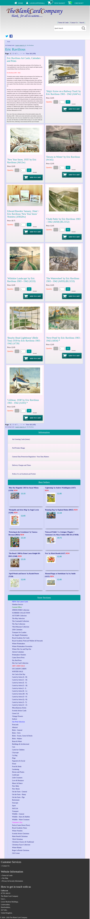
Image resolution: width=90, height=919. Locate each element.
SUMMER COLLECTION (21, 613)
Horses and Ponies (18, 772)
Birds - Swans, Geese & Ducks (22, 736)
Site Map (5, 878)
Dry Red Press (17, 660)
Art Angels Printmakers (20, 635)
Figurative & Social (18, 761)
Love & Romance (18, 780)
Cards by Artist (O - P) (19, 697)
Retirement (15, 800)
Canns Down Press (18, 657)
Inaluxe (14, 719)
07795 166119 (5, 893)
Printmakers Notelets (19, 655)
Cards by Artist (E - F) (20, 45)
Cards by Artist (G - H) (19, 685)
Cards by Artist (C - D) (19, 680)
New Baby (15, 786)
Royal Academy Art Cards (20, 638)
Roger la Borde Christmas (20, 850)
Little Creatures (17, 778)
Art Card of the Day (18, 674)
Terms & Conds (63, 22)
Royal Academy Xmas (19, 828)
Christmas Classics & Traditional (23, 842)
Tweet (8, 41)
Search (82, 22)
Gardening (15, 769)
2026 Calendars (17, 630)
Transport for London (19, 632)
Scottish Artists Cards (19, 711)
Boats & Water (17, 741)
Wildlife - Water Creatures (21, 819)
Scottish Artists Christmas (20, 833)
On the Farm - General (19, 792)
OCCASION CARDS (19, 669)
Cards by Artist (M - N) (20, 694)
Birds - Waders (17, 738)
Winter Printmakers (18, 643)
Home (20, 3)
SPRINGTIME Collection (20, 610)
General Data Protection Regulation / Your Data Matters (30, 457)
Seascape (15, 803)
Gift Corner (16, 853)
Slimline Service (17, 604)
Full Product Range (18, 448)
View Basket (59, 3)
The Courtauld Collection (20, 621)
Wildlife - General (18, 814)
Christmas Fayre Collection (21, 845)
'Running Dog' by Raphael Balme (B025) (61, 510)
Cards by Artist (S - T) (19, 702)
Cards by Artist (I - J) (19, 688)
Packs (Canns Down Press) (21, 825)
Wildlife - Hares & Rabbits (21, 817)
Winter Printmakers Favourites (22, 646)
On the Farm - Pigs (18, 797)
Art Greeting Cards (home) (21, 439)
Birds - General (17, 730)
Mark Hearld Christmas (20, 836)
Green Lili (15, 713)
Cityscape (15, 752)
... (18, 53)
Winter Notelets (17, 831)
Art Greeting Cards (9, 45)
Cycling (14, 755)
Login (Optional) (37, 3)
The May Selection (18, 618)
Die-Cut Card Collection (20, 663)
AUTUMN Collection (19, 616)
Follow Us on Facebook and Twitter (24, 474)
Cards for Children (18, 750)
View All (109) (30, 53)
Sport (14, 806)
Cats (13, 747)
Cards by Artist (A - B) (19, 677)
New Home (16, 789)
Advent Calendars (18, 652)
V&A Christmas (17, 839)
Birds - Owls (16, 733)
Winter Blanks (17, 847)
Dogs (14, 758)
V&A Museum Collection (20, 627)
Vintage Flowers (17, 716)
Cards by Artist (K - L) (19, 691)
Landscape (15, 775)
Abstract (15, 727)
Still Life (15, 808)
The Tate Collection (18, 624)
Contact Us (74, 22)
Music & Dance (17, 783)
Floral (14, 764)
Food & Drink (16, 766)
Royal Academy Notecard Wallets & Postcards (27, 641)
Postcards (15, 725)
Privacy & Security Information (12, 881)
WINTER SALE (17, 671)
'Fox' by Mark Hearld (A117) (57, 553)
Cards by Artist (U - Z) (19, 705)
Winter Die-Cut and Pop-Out (21, 649)
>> (23, 53)
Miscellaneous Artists (19, 708)
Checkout (79, 3)
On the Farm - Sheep (19, 794)
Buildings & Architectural (20, 744)
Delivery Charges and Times (21, 465)
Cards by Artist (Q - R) (19, 699)
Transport (15, 811)
